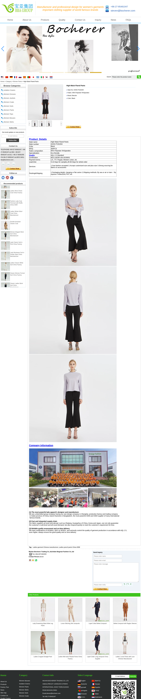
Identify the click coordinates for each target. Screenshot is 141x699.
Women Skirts (9, 122)
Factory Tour (4, 687)
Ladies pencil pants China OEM (69, 547)
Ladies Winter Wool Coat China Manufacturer (16, 218)
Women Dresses (10, 94)
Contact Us (80, 20)
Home (10, 20)
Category (9, 81)
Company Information (41, 445)
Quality (62, 20)
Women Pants (17, 81)
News (113, 20)
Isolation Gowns (9, 90)
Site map (3, 693)
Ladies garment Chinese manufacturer (45, 547)
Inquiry (98, 20)
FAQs (128, 20)
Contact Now (13, 168)
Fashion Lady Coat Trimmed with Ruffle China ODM (16, 208)
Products (45, 20)
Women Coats (9, 102)
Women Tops (8, 114)
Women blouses (9, 118)
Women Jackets (9, 98)
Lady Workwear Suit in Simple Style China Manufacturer (17, 260)
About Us (27, 20)
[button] (45, 72)
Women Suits (8, 106)
